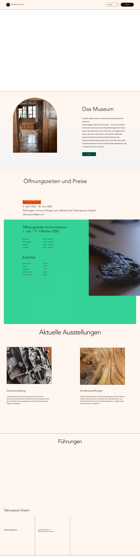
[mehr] (89, 154)
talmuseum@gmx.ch (10, 529)
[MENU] (127, 5)
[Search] (110, 5)
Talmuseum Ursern (17, 4)
